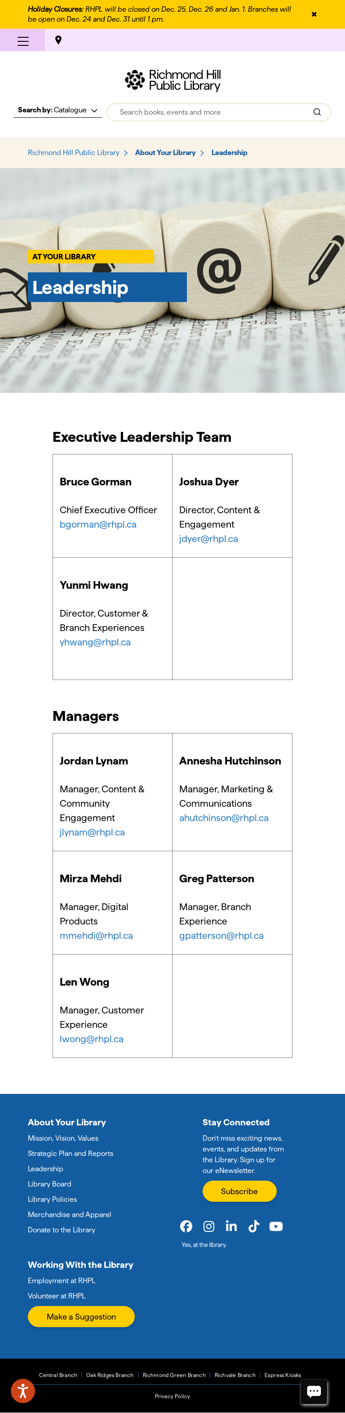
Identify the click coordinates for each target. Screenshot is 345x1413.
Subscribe (239, 1191)
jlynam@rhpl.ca (92, 832)
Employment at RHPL (61, 1280)
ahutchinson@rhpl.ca (225, 818)
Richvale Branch (235, 1375)
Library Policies (52, 1199)
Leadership (45, 1169)
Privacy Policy (172, 1396)
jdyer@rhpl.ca (208, 538)
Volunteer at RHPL (56, 1296)
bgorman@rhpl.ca (98, 524)
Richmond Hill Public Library (73, 152)
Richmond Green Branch (174, 1375)
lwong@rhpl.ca (92, 1039)
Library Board (49, 1184)
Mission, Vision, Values (63, 1138)
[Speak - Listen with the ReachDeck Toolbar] (23, 1391)
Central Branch (58, 1375)
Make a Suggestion (81, 1316)
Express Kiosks (283, 1375)
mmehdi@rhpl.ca (96, 935)
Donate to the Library (61, 1230)
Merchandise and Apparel (69, 1214)
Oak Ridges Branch (109, 1375)
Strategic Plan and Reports (70, 1153)
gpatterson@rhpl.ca (221, 935)
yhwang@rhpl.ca (95, 642)
